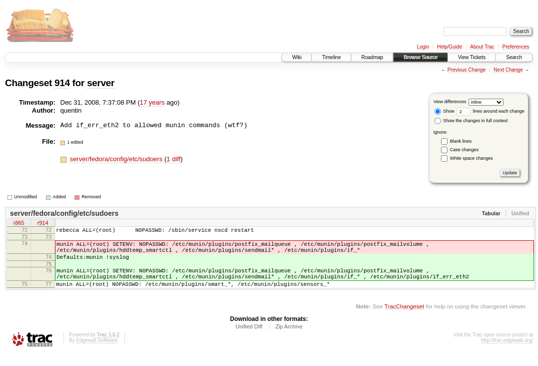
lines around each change (490, 111)
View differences (450, 101)
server (100, 83)
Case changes (464, 149)
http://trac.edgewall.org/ (507, 352)
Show (444, 111)
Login (423, 47)
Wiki (297, 57)
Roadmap (372, 57)
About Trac (482, 47)
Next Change (508, 70)
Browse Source (421, 57)
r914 (42, 224)
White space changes (471, 158)
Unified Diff (249, 338)
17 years (152, 102)
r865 (18, 224)
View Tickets (472, 57)
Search (514, 57)
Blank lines (461, 141)
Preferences (516, 47)
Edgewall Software (97, 352)
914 (62, 83)
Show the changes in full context (471, 120)
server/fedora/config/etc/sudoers (117, 159)
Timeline (331, 57)
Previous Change (467, 70)
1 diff (173, 159)
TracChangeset (404, 318)
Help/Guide (449, 47)
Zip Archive (289, 338)
